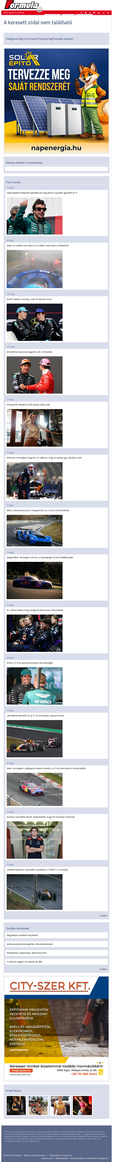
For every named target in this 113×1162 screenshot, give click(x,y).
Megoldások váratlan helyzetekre (22, 935)
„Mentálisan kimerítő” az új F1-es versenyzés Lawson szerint (35, 735)
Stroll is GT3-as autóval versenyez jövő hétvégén (35, 683)
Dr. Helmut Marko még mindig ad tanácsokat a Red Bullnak (35, 630)
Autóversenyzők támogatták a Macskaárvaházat (30, 944)
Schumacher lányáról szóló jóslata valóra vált (35, 425)
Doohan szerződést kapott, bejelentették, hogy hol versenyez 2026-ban (41, 837)
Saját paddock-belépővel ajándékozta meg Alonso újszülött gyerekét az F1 (42, 213)
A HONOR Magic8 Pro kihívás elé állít (24, 961)
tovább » (104, 915)
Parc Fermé (13, 182)
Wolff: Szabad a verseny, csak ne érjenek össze (35, 319)
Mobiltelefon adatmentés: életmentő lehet (27, 952)
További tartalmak (17, 928)
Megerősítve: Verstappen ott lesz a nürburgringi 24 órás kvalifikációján (40, 577)
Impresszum (47, 1158)
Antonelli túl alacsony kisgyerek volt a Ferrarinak (35, 372)
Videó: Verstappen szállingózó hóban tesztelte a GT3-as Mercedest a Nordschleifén (46, 786)
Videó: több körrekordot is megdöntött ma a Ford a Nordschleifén (38, 527)
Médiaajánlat (61, 1158)
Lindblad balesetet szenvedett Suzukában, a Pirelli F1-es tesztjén (37, 889)
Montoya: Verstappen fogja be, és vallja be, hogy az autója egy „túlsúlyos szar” (44, 477)
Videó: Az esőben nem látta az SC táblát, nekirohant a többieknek (38, 266)
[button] (108, 12)
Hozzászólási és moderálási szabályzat (88, 1158)
